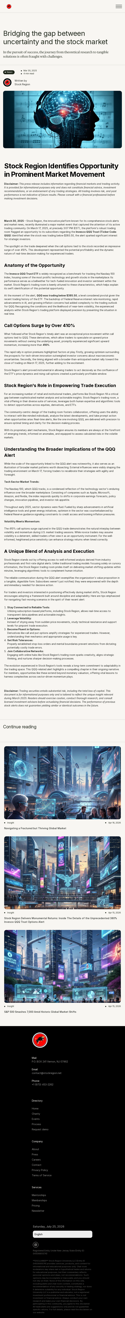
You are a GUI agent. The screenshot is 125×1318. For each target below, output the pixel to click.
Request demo (40, 1129)
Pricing (36, 1205)
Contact (36, 1164)
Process (36, 1124)
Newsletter (38, 1210)
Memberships (39, 1200)
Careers (36, 1159)
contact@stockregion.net (47, 1073)
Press (35, 1154)
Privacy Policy (40, 1170)
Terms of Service (41, 1175)
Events (36, 1118)
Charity (36, 1113)
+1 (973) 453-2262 (42, 1084)
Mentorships (39, 1195)
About (35, 1149)
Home (35, 1108)
